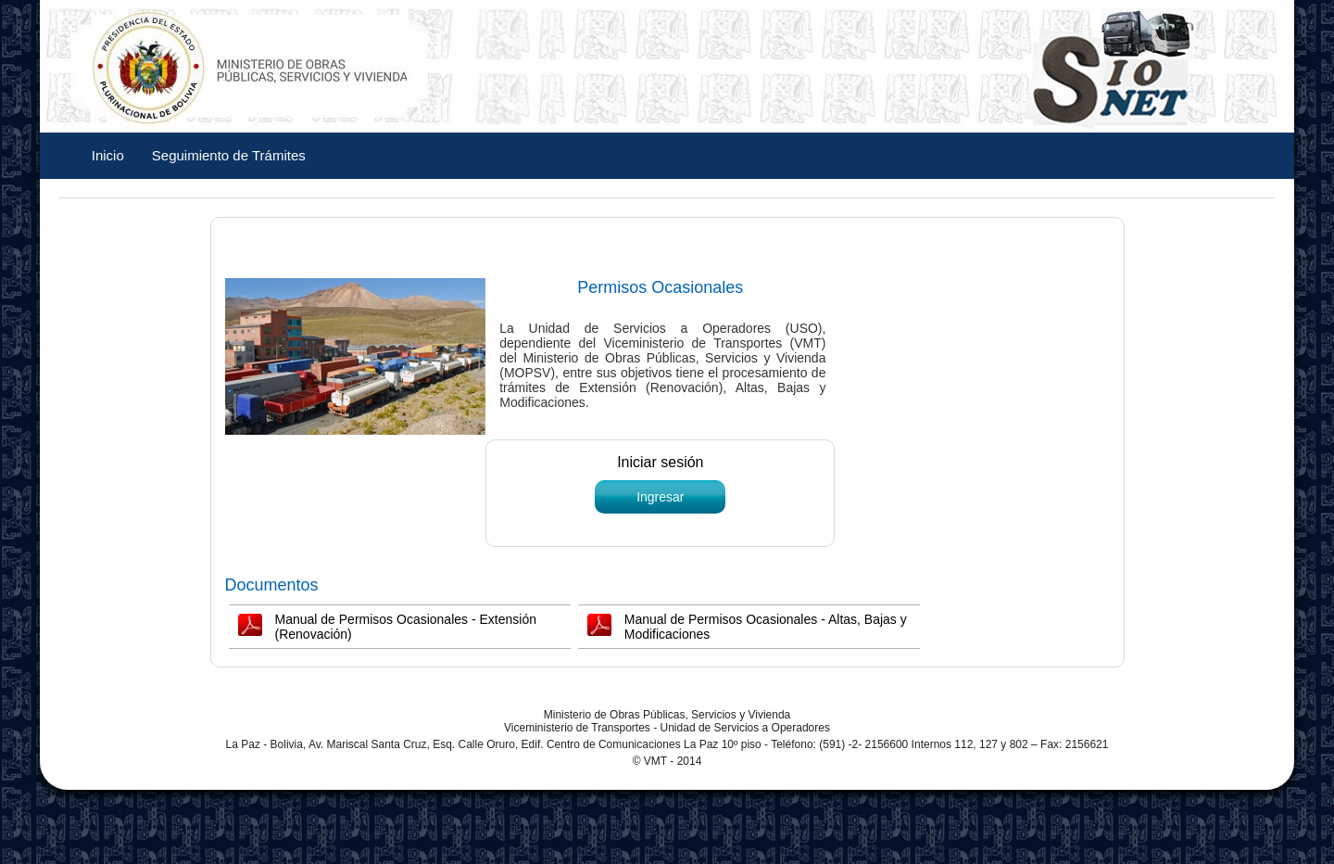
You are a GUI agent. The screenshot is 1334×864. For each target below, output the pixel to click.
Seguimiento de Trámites (229, 155)
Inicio (108, 155)
